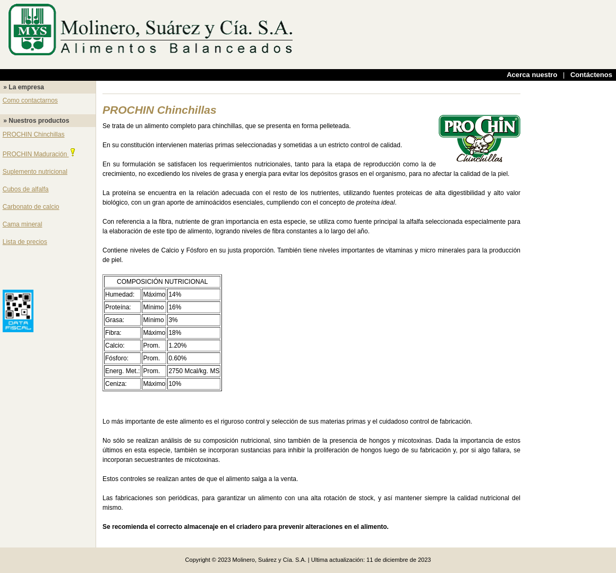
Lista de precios (25, 242)
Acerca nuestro (532, 75)
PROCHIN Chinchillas (34, 134)
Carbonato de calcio (31, 206)
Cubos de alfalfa (26, 189)
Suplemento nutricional (35, 171)
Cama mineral (22, 224)
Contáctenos (591, 75)
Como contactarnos (30, 100)
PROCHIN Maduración (40, 154)
